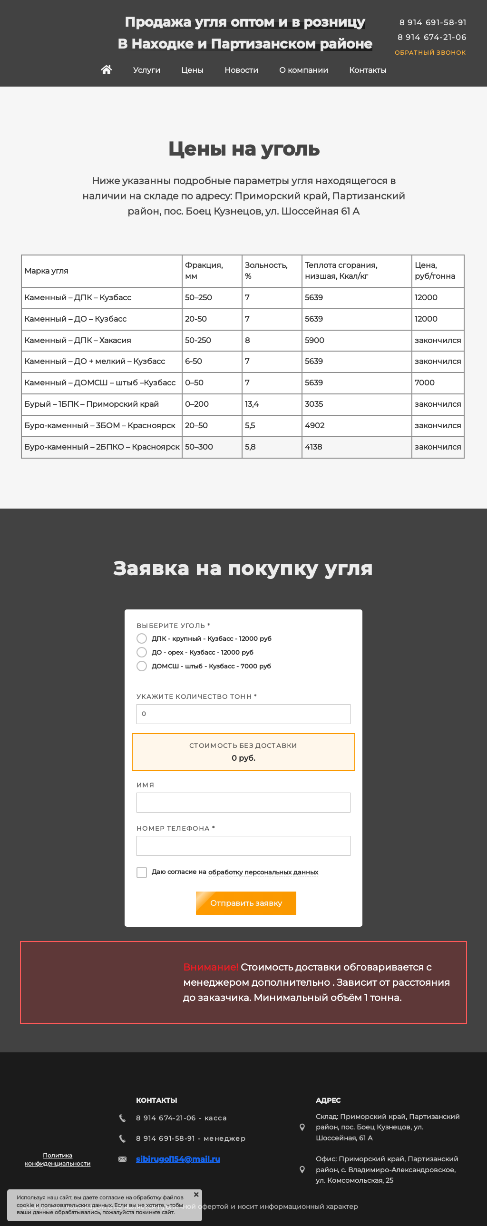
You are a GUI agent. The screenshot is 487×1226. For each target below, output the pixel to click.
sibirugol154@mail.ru (178, 1159)
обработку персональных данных (263, 872)
